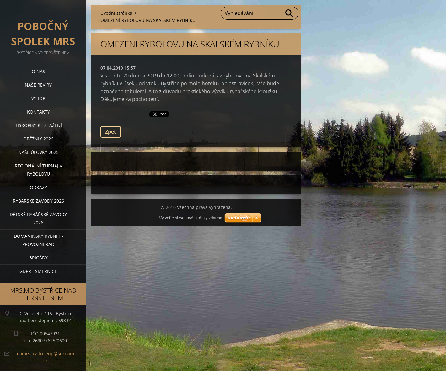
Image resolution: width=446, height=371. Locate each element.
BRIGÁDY (38, 258)
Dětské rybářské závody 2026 (38, 218)
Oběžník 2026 (38, 139)
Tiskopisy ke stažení (38, 125)
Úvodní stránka (116, 13)
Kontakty (38, 112)
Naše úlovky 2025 (38, 152)
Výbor (38, 98)
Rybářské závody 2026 (38, 201)
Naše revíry (38, 85)
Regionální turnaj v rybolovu (38, 170)
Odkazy (38, 187)
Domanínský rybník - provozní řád (38, 240)
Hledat (289, 13)
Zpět (110, 131)
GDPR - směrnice (38, 271)
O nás (38, 71)
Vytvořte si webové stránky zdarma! (191, 217)
